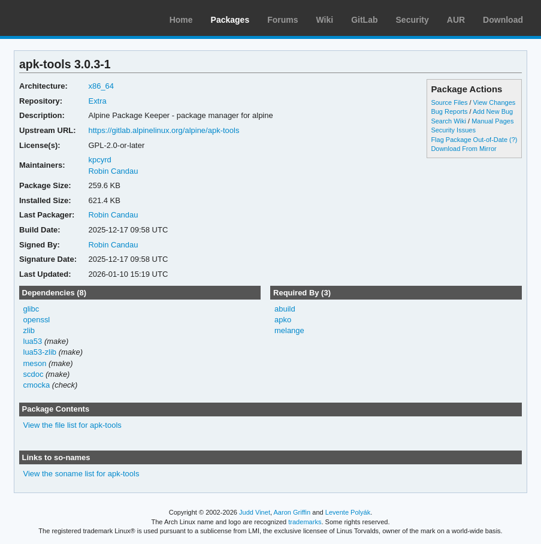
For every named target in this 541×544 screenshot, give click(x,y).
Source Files (449, 102)
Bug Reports (449, 111)
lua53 (33, 341)
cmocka (36, 384)
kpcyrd (99, 159)
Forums (282, 20)
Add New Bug (493, 111)
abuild (284, 308)
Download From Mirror (463, 148)
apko (282, 319)
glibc (31, 308)
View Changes (494, 102)
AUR (456, 20)
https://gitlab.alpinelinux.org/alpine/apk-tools (163, 130)
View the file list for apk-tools (72, 425)
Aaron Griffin (291, 512)
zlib (29, 330)
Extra (97, 100)
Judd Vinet (254, 512)
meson (35, 363)
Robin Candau (113, 171)
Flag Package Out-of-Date (469, 139)
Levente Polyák (347, 512)
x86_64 (101, 85)
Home (181, 20)
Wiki (325, 20)
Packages (230, 20)
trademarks (304, 521)
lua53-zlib (40, 351)
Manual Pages (492, 121)
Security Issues (453, 130)
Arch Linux (66, 18)
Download (503, 20)
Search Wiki (448, 121)
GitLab (364, 20)
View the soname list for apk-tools (81, 473)
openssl (36, 319)
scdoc (33, 374)
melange (289, 330)
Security (412, 20)
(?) (513, 139)
